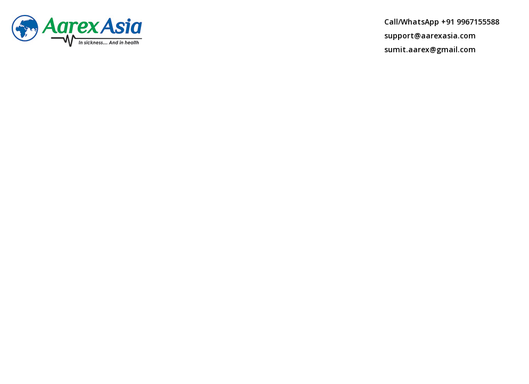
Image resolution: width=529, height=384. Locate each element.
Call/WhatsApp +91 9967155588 (441, 22)
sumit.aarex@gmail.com (430, 49)
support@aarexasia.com (430, 35)
